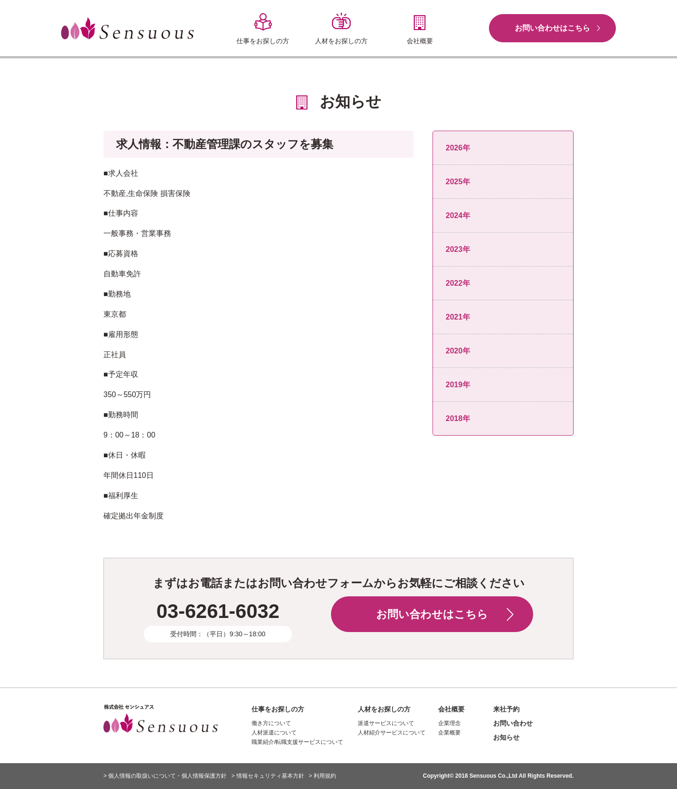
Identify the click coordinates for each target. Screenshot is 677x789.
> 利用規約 (322, 776)
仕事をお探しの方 (278, 709)
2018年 (458, 418)
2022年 (458, 283)
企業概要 (449, 732)
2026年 (458, 148)
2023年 (458, 249)
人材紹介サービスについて (391, 732)
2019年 (458, 385)
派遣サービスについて (386, 723)
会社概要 (451, 709)
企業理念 (449, 723)
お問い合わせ (513, 723)
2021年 (458, 317)
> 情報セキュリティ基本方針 (267, 776)
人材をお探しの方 (384, 709)
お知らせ (506, 737)
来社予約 (506, 709)
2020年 (458, 351)
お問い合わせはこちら (552, 28)
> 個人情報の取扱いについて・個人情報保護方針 (165, 776)
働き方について (271, 723)
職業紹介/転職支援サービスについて (297, 742)
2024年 (458, 215)
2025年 (458, 182)
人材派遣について (274, 732)
